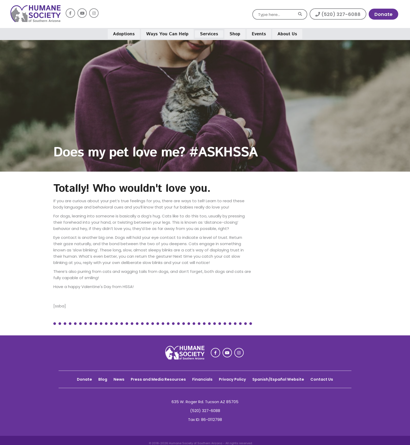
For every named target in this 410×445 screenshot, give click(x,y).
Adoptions (124, 33)
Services (209, 33)
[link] (35, 20)
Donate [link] (383, 14)
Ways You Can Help (167, 33)
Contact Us (325, 377)
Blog (99, 377)
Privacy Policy (233, 377)
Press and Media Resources (156, 377)
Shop (235, 33)
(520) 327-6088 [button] (338, 14)
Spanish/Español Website (281, 377)
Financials (202, 377)
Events (259, 33)
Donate (80, 377)
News (115, 377)
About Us (287, 33)
